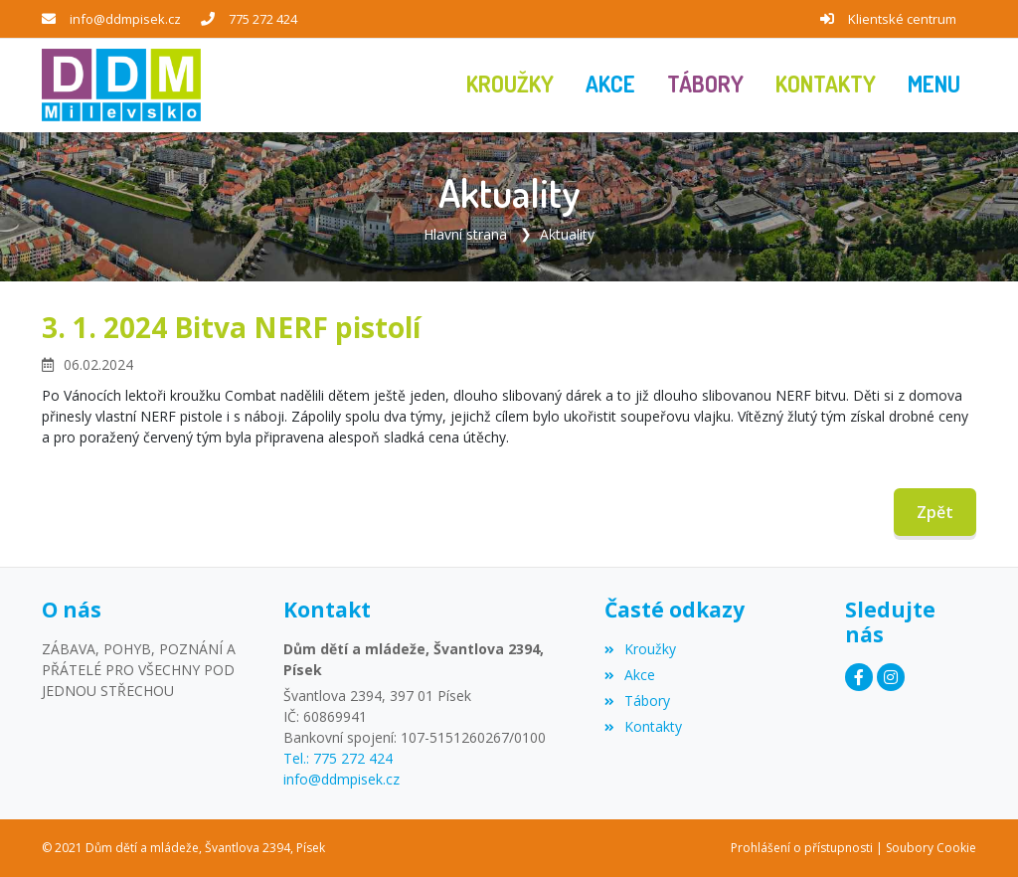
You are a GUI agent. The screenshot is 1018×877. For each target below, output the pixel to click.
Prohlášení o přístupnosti (802, 847)
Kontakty (643, 726)
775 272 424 (263, 19)
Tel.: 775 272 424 (338, 758)
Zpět (935, 512)
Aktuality (567, 234)
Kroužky (640, 648)
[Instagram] (891, 677)
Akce (629, 674)
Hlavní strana (465, 234)
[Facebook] (859, 677)
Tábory (637, 700)
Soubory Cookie (931, 847)
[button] (934, 85)
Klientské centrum (902, 19)
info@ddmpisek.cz (125, 19)
